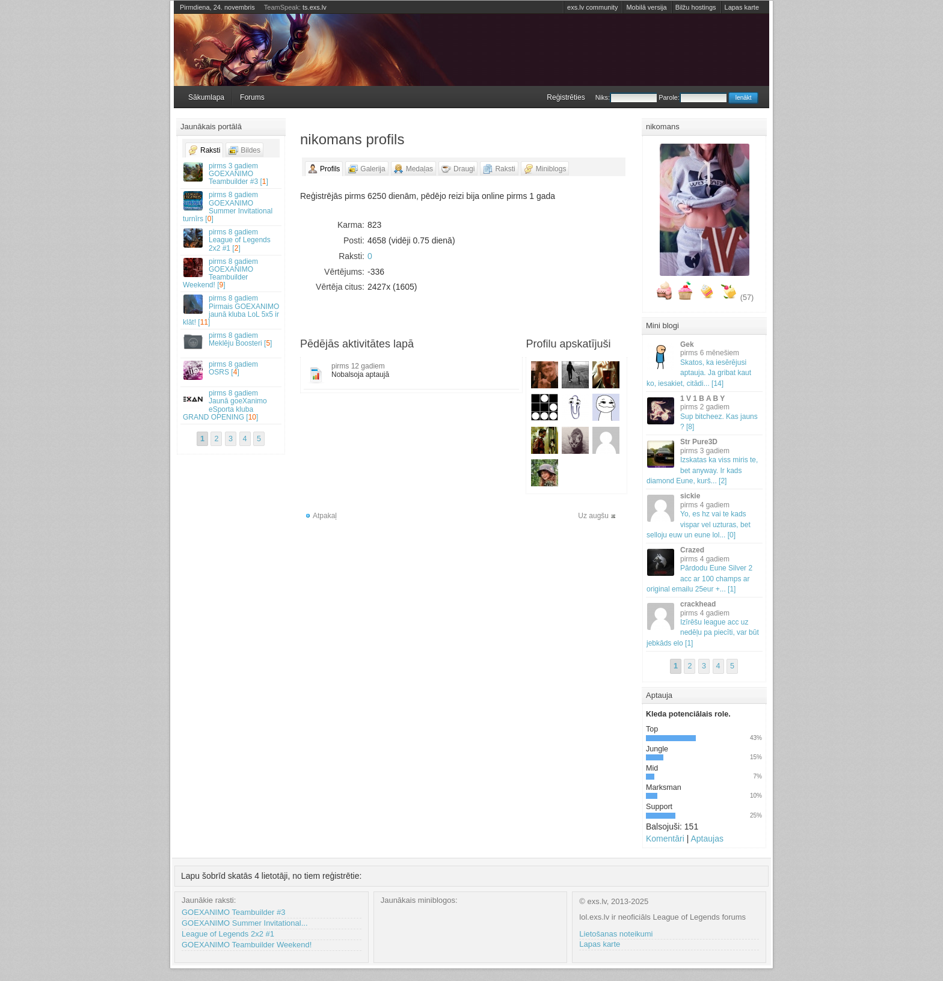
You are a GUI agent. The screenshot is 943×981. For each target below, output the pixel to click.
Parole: (692, 97)
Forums (252, 97)
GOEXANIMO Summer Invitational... (245, 923)
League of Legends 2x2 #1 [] (231, 240)
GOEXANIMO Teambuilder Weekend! (247, 944)
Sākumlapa (206, 97)
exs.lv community (592, 7)
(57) (747, 297)
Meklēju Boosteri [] (231, 341)
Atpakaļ (325, 516)
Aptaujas (706, 838)
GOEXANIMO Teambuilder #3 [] (231, 174)
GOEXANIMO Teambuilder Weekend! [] (231, 273)
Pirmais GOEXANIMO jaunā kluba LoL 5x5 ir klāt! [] (231, 310)
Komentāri (665, 838)
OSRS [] (231, 370)
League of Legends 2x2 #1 (228, 933)
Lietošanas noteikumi (616, 933)
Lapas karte (742, 7)
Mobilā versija (646, 7)
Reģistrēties (566, 97)
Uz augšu (593, 516)
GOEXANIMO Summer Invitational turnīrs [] (231, 207)
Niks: (626, 97)
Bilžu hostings (695, 7)
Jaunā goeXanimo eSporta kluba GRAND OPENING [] (231, 405)
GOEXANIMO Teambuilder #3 (233, 912)
